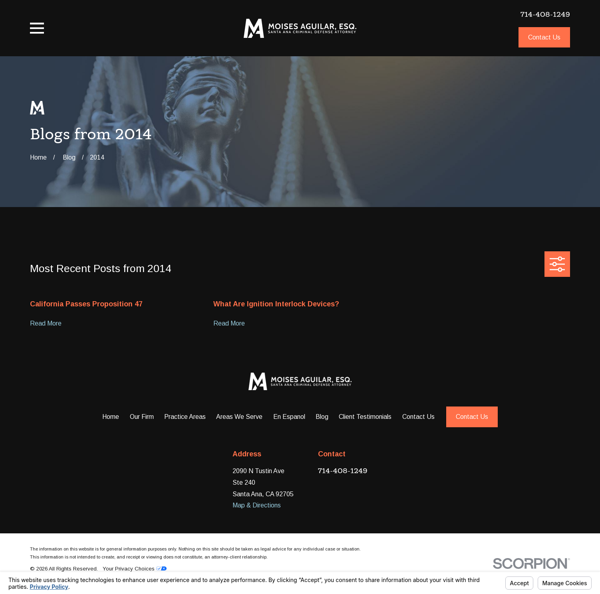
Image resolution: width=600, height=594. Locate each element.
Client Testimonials (365, 416)
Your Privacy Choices (135, 569)
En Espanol (289, 416)
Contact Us (544, 37)
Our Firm (142, 416)
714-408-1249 (545, 14)
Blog (322, 416)
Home (110, 416)
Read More (46, 323)
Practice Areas (185, 416)
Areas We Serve (239, 416)
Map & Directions (256, 505)
